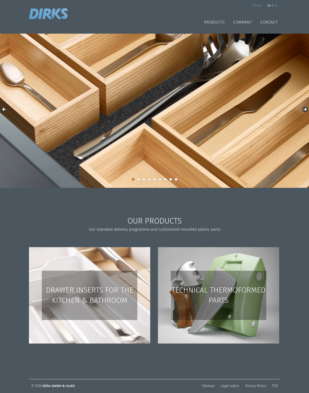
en (276, 5)
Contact (269, 22)
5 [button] (154, 179)
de (269, 5)
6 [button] (160, 179)
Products (214, 22)
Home (256, 5)
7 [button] (165, 179)
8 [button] (170, 179)
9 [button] (176, 179)
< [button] (4, 109)
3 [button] (143, 179)
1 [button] (133, 179)
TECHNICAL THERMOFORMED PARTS (218, 295)
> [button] (304, 109)
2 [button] (138, 179)
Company (242, 22)
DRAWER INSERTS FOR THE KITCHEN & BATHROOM (89, 295)
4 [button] (149, 179)
